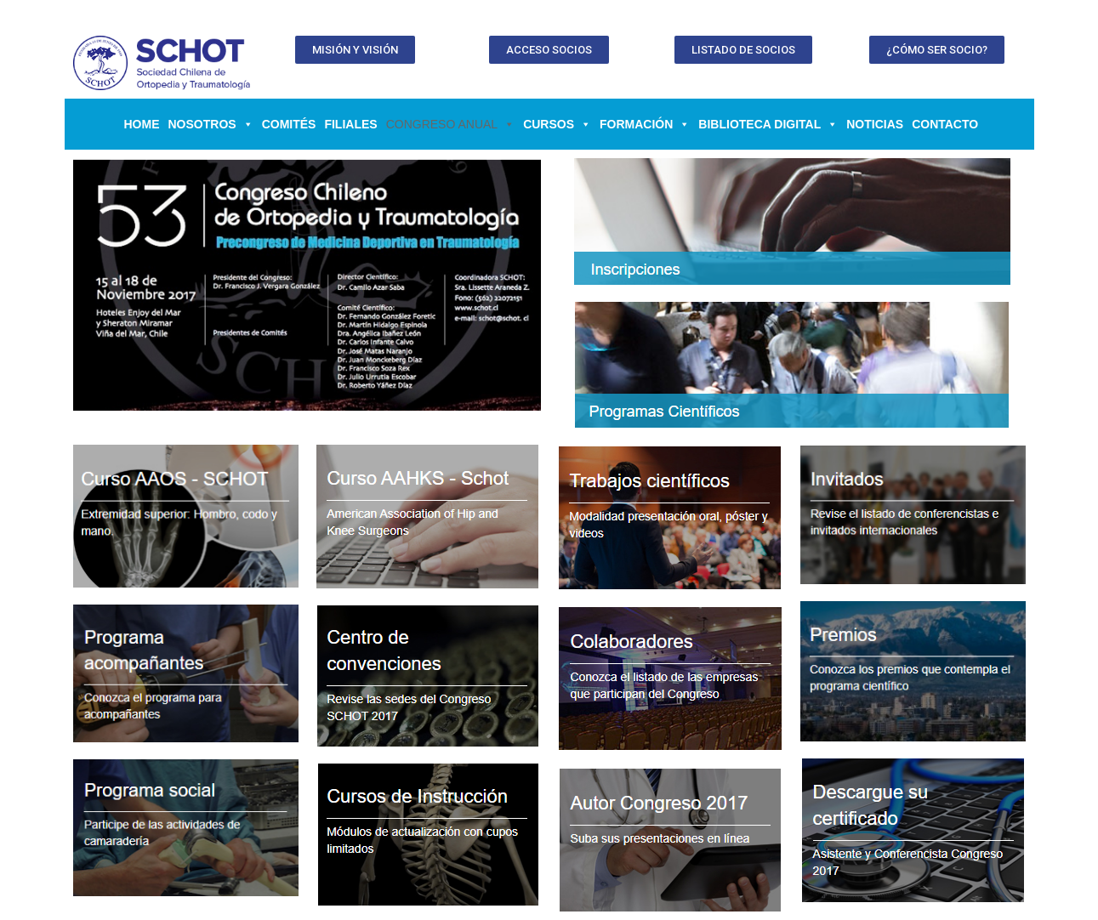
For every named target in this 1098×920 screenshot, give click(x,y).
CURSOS (557, 124)
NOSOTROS (210, 124)
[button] (355, 50)
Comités (289, 124)
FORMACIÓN (645, 124)
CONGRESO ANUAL (450, 124)
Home (142, 124)
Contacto (945, 124)
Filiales (350, 124)
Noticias (874, 124)
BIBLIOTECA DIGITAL (768, 124)
